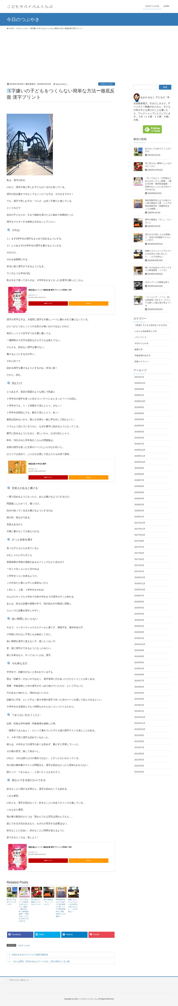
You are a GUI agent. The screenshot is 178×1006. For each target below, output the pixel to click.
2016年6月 (139, 601)
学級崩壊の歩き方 (143, 355)
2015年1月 (139, 638)
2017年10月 (140, 535)
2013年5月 (139, 687)
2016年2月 (139, 626)
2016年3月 (139, 620)
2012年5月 (139, 760)
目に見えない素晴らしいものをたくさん (36, 902)
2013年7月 (139, 680)
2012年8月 (139, 741)
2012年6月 (139, 753)
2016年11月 (140, 583)
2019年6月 (139, 419)
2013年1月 (139, 711)
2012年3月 (139, 772)
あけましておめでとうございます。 (11, 902)
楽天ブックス (48, 303)
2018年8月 (139, 474)
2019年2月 (139, 438)
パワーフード (141, 337)
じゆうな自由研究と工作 (146, 331)
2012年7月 (139, 747)
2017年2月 (139, 565)
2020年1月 (139, 395)
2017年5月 (139, 553)
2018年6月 (139, 486)
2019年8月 (139, 413)
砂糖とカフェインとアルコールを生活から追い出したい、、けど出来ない (73, 905)
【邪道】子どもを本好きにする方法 (151, 325)
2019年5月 (139, 425)
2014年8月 (139, 650)
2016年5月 (139, 608)
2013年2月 (139, 705)
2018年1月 (139, 516)
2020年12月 (140, 383)
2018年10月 (140, 462)
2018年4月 (139, 498)
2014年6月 (139, 656)
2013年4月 (139, 693)
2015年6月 (139, 632)
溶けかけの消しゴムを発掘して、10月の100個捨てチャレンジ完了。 (158, 237)
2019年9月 (139, 407)
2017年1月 (139, 571)
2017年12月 (140, 523)
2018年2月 (139, 510)
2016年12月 (140, 577)
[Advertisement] (89, 52)
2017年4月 (139, 559)
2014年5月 (139, 662)
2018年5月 (139, 492)
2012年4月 (139, 766)
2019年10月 (140, 401)
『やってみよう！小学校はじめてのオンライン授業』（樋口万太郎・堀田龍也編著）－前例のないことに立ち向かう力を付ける (23, 910)
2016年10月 (140, 589)
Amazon (88, 303)
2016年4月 (139, 614)
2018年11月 (140, 456)
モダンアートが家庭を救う (157, 282)
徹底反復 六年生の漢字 (37, 464)
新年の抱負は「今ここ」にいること (48, 902)
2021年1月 (139, 377)
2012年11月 (140, 723)
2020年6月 (139, 389)
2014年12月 (140, 644)
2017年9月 (139, 541)
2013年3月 (139, 699)
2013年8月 (139, 674)
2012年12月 (140, 717)
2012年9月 (139, 735)
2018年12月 (140, 450)
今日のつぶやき (107, 84)
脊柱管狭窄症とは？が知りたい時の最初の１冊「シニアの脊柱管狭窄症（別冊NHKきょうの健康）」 (60, 908)
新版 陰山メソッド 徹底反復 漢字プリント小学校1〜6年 (50, 290)
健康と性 (139, 349)
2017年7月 (139, 547)
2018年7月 (139, 480)
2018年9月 (139, 468)
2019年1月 (139, 444)
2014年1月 (139, 668)
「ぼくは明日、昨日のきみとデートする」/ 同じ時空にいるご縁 (40, 961)
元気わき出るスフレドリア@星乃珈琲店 (30, 954)
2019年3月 (139, 431)
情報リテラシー (142, 361)
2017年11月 (140, 529)
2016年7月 (139, 595)
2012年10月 (140, 729)
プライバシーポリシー (19, 980)
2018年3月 (139, 504)
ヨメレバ (36, 295)
